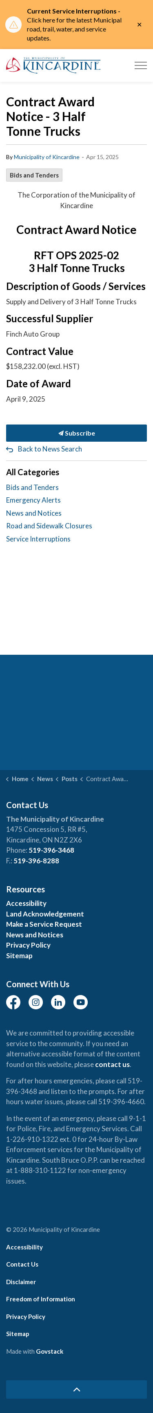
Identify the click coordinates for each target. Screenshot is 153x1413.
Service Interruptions (38, 539)
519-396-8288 (36, 860)
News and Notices (34, 513)
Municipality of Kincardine (47, 156)
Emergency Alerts (33, 500)
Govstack (49, 1351)
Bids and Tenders (34, 175)
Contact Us (22, 1264)
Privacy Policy (28, 945)
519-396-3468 (51, 850)
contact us (112, 1064)
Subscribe (76, 433)
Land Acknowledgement (45, 914)
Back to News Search (50, 449)
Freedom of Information (40, 1299)
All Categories (32, 472)
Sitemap (19, 955)
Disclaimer (21, 1281)
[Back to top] (76, 1389)
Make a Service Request (44, 924)
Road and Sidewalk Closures (49, 525)
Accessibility (26, 903)
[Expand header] (141, 65)
